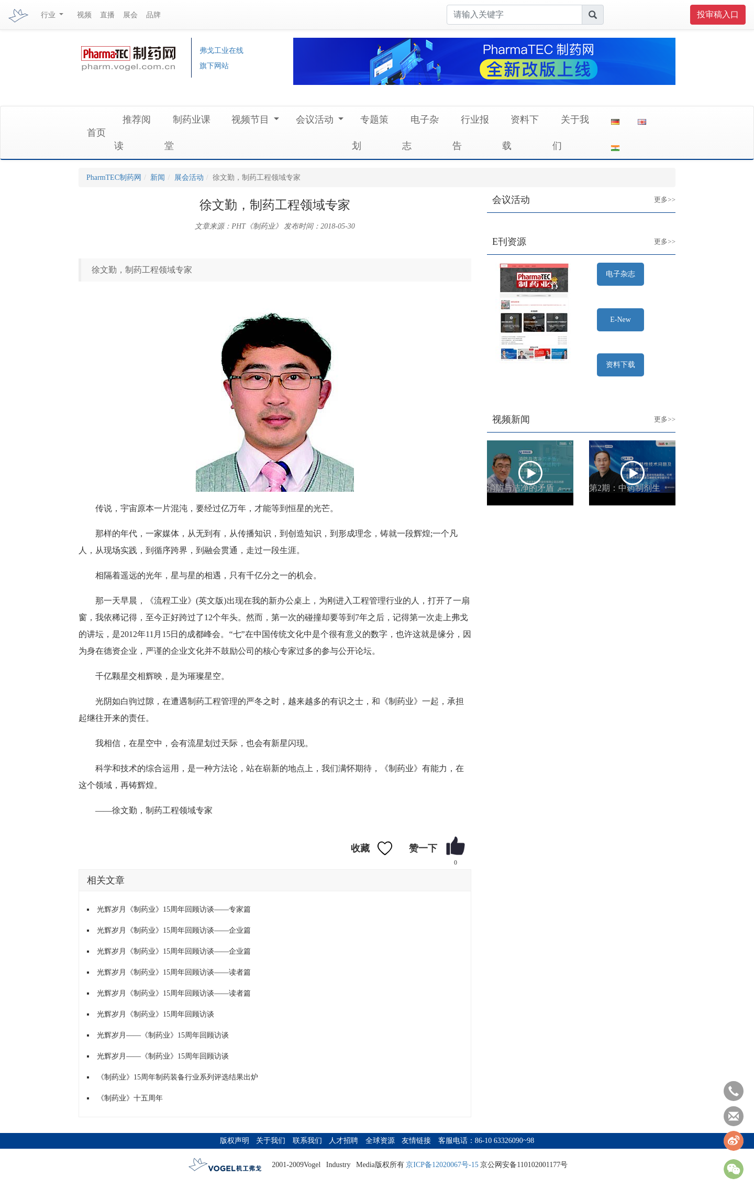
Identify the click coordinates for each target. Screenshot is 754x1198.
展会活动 (189, 177)
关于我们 (270, 1141)
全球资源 (380, 1141)
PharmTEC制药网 (113, 177)
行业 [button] (49, 15)
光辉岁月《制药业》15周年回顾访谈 (155, 1014)
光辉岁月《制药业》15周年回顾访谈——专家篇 (174, 909)
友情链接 (416, 1141)
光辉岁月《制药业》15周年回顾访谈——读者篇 (174, 972)
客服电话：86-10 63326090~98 (486, 1141)
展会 (130, 15)
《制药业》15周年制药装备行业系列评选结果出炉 (177, 1077)
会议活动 (316, 119)
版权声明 (234, 1141)
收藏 (360, 848)
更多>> (656, 191)
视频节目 (251, 119)
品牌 (153, 15)
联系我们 (307, 1141)
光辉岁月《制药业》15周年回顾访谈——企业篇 (174, 930)
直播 (107, 15)
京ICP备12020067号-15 (442, 1165)
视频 (84, 15)
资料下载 (620, 365)
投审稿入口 (718, 14)
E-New (620, 319)
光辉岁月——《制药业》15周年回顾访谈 (163, 1035)
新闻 (157, 177)
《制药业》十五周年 (130, 1098)
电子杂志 (620, 274)
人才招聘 (343, 1141)
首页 (96, 132)
